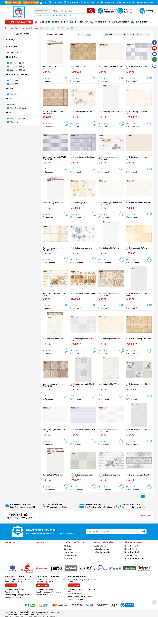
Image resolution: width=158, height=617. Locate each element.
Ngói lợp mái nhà (39, 15)
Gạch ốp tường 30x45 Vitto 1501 (55, 203)
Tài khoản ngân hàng (71, 555)
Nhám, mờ (14, 122)
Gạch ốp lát (50, 15)
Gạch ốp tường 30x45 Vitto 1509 (111, 384)
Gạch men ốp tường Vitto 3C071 (138, 475)
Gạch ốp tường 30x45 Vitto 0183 (55, 66)
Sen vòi (68, 15)
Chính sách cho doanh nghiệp (134, 558)
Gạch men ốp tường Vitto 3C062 (82, 157)
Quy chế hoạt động (130, 555)
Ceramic (13, 94)
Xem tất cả (146, 516)
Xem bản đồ (11, 585)
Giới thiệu (67, 546)
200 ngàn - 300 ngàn (18, 70)
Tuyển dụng (68, 558)
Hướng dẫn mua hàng (101, 549)
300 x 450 (14, 80)
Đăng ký (150, 2)
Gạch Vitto (14, 53)
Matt (12, 105)
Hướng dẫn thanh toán (102, 552)
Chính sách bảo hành (130, 546)
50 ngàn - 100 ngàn (17, 63)
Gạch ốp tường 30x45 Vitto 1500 (111, 112)
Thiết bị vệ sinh (60, 15)
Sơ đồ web (68, 549)
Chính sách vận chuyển (131, 552)
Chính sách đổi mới (130, 549)
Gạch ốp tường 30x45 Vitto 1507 (111, 248)
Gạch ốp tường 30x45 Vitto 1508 (55, 339)
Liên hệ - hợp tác (70, 552)
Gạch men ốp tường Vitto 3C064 (82, 293)
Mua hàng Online (100, 546)
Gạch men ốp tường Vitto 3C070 (82, 430)
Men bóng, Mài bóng (18, 108)
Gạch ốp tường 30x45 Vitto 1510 (55, 475)
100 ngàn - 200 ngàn (18, 67)
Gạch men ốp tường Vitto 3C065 (138, 339)
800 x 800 (14, 84)
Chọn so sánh (50, 81)
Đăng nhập (143, 2)
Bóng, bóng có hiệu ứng (19, 118)
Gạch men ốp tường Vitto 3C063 (138, 203)
